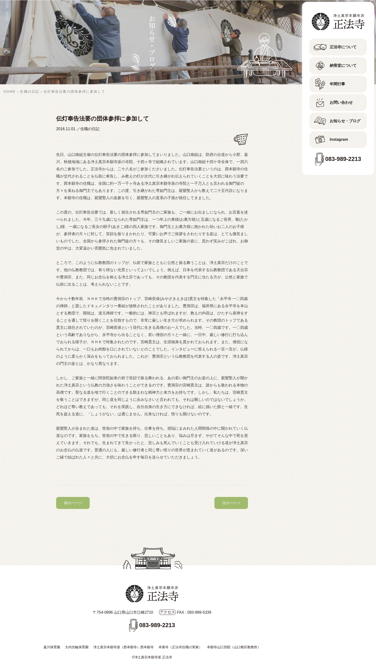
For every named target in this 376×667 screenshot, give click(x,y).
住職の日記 (90, 129)
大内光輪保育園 (76, 647)
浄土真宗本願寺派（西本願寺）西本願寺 (123, 647)
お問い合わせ (341, 102)
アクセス (167, 612)
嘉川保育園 (51, 647)
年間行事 (337, 84)
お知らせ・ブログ (345, 121)
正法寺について (343, 47)
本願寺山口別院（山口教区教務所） (234, 647)
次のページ (231, 503)
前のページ (73, 503)
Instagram (339, 139)
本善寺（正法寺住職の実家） (180, 647)
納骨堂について (343, 65)
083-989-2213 (343, 159)
